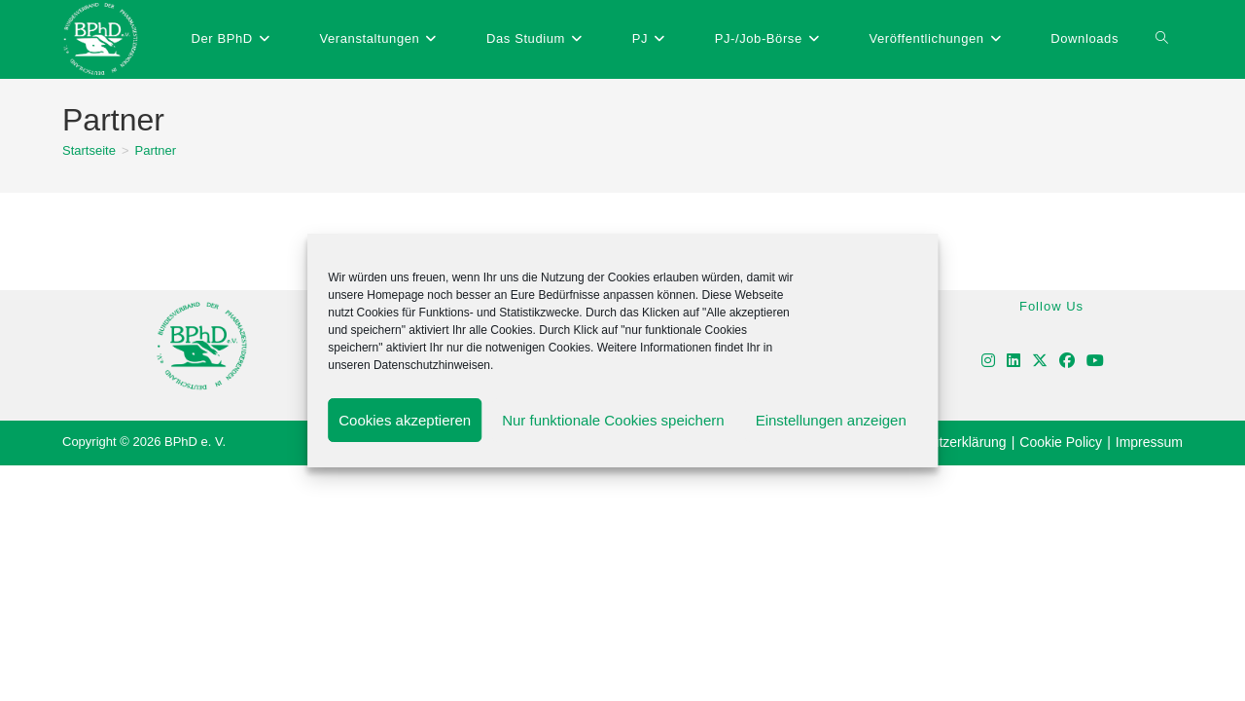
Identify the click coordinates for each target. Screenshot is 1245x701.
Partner (156, 150)
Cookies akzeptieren (404, 420)
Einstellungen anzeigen (831, 420)
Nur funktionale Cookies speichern (613, 420)
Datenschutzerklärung (939, 442)
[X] (1040, 362)
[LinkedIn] (1013, 362)
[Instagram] (988, 362)
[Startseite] (89, 150)
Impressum (1149, 442)
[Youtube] (1095, 362)
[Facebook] (1067, 362)
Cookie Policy (1060, 442)
